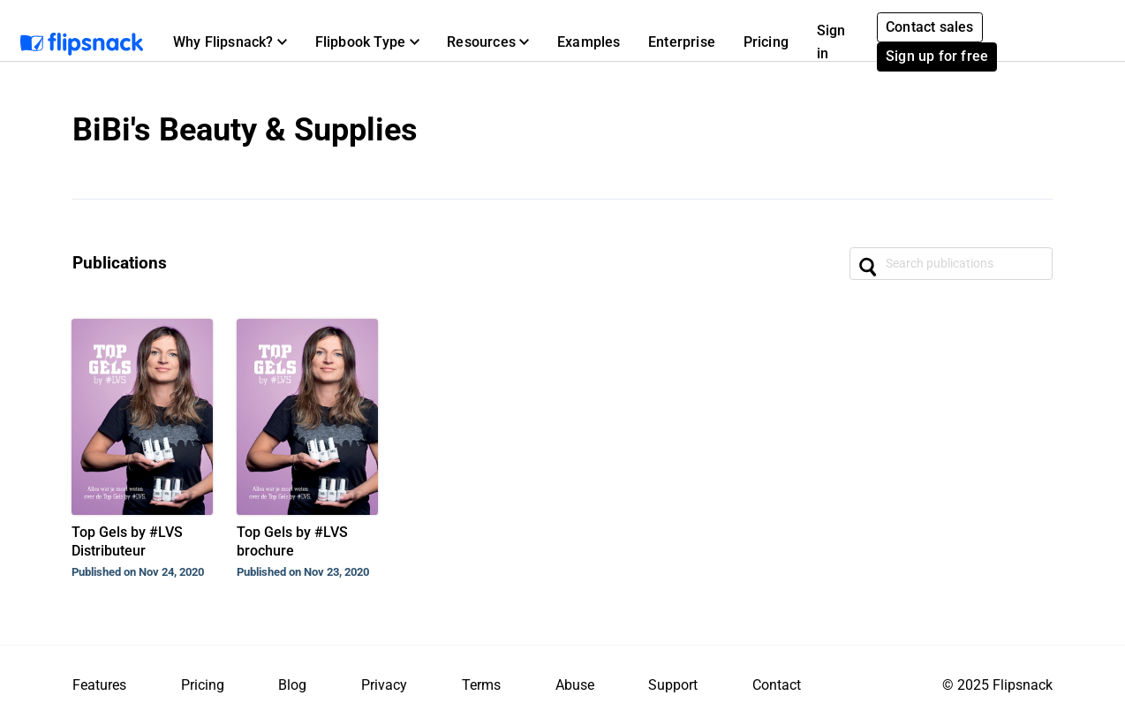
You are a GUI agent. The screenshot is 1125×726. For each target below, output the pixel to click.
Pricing (766, 42)
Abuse (574, 685)
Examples (589, 42)
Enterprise (681, 42)
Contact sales (930, 27)
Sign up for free (937, 56)
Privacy (384, 685)
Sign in (831, 42)
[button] (230, 42)
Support (673, 685)
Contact (776, 685)
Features (99, 685)
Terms (481, 685)
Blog (292, 685)
